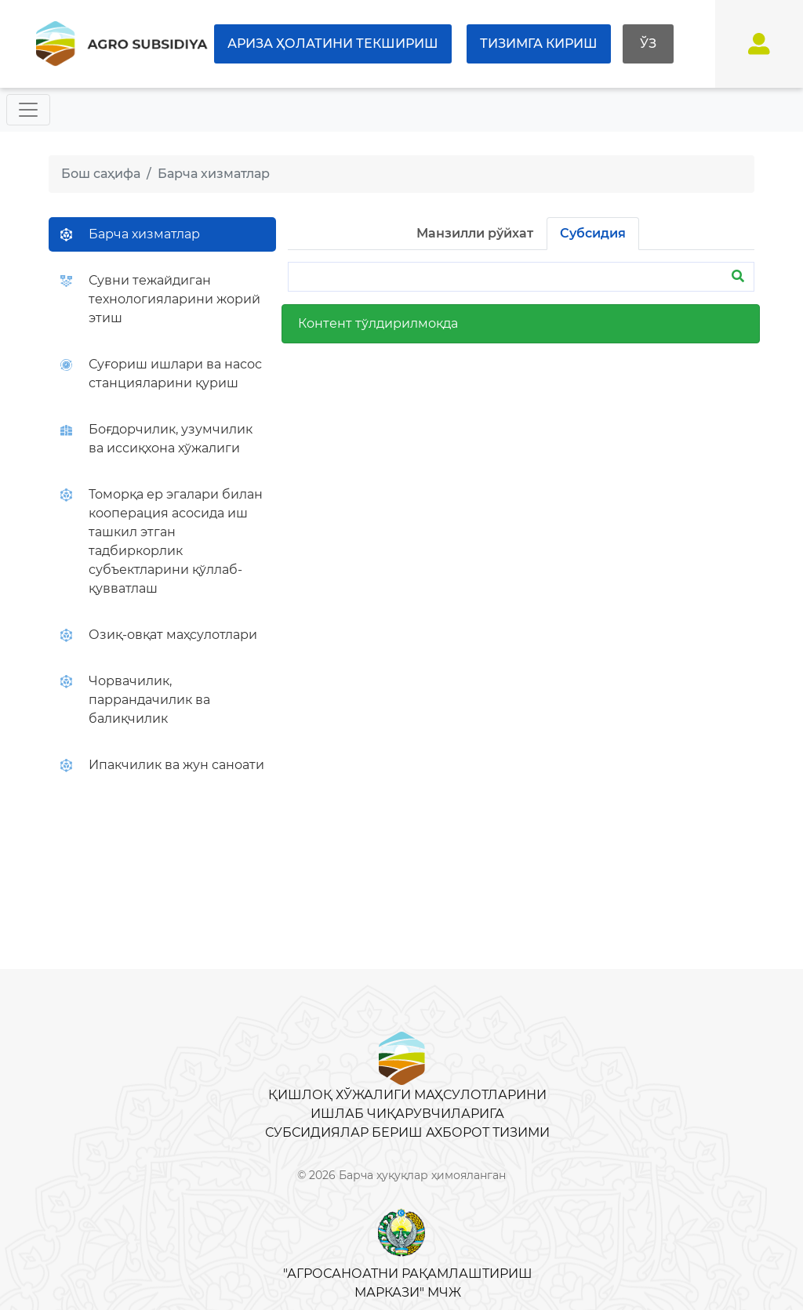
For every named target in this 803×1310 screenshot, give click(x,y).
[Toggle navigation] (28, 109)
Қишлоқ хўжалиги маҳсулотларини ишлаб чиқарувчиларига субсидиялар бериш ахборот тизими (407, 1113)
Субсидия (593, 233)
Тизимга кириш (539, 43)
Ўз (648, 43)
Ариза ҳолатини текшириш (332, 43)
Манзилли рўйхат (474, 233)
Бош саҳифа (100, 173)
